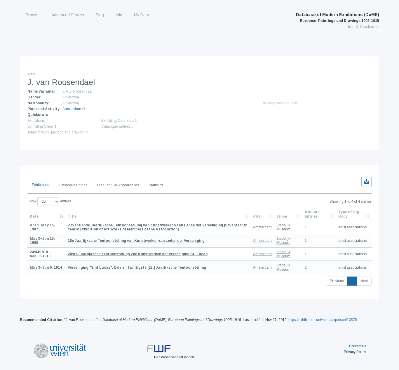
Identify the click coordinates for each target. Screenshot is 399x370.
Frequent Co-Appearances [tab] (118, 185)
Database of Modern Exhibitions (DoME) (337, 17)
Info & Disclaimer (363, 26)
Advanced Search (67, 15)
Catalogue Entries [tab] (73, 185)
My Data (141, 15)
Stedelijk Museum (283, 227)
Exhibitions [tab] (40, 185)
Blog (100, 15)
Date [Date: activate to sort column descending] (34, 216)
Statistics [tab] (156, 185)
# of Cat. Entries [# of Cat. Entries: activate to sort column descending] (312, 214)
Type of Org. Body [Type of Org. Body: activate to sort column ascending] (349, 214)
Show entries (49, 201)
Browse (33, 15)
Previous (337, 281)
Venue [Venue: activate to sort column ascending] (281, 216)
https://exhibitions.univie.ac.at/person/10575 (322, 320)
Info (119, 15)
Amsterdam (71, 109)
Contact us (357, 346)
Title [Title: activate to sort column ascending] (72, 216)
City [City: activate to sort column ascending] (257, 216)
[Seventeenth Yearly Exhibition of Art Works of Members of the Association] (157, 227)
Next (364, 281)
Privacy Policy (355, 352)
